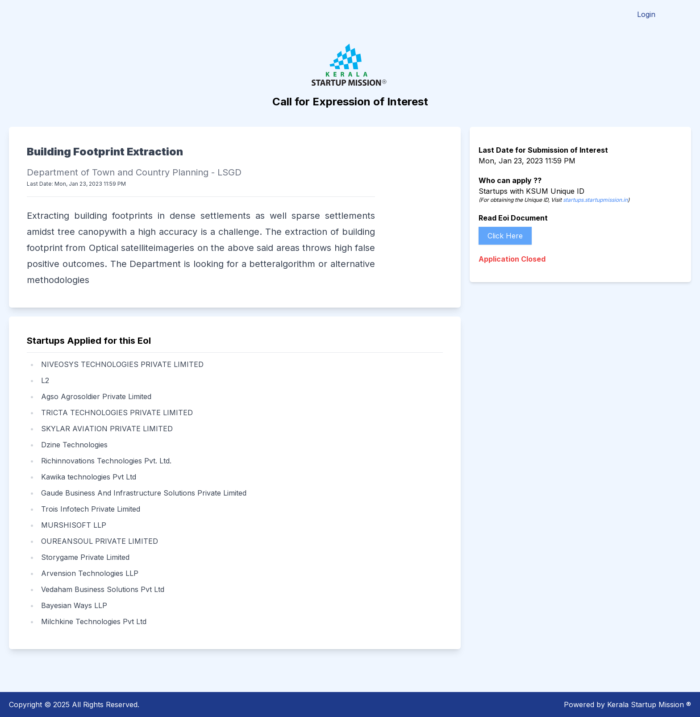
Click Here (505, 235)
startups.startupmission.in (595, 199)
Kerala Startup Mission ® (649, 704)
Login (646, 14)
